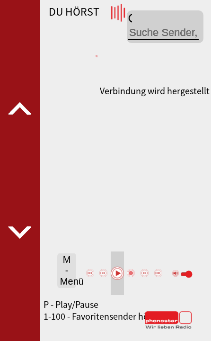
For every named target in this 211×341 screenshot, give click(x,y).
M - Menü (68, 270)
